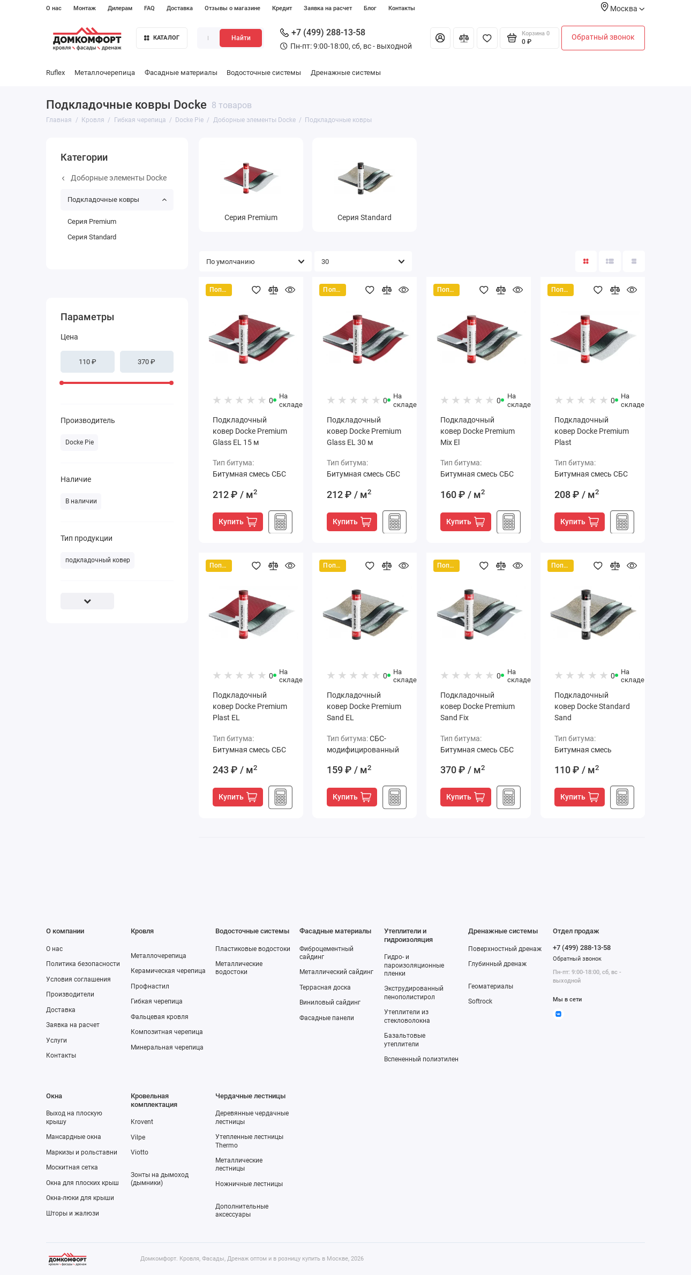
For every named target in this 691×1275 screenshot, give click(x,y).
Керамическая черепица (168, 971)
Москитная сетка (72, 1167)
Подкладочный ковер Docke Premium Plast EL (250, 706)
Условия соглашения (78, 979)
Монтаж (84, 8)
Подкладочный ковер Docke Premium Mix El (477, 431)
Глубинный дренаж (497, 964)
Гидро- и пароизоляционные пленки (414, 965)
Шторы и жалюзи (72, 1213)
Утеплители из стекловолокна (407, 1016)
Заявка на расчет (328, 8)
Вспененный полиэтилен (421, 1059)
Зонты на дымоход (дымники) (160, 1179)
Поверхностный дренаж (505, 949)
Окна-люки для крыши (80, 1198)
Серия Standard (91, 237)
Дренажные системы (346, 73)
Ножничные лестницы (249, 1184)
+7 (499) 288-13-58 (322, 32)
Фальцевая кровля (160, 1017)
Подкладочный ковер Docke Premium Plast (591, 431)
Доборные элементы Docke (114, 177)
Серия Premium (91, 221)
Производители (70, 994)
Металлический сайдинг (336, 972)
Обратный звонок (603, 37)
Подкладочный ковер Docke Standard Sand (592, 706)
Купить (238, 522)
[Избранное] (487, 38)
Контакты (401, 8)
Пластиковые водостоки (252, 949)
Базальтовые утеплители (404, 1039)
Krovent (142, 1122)
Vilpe (138, 1137)
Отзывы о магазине (232, 8)
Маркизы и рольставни (81, 1152)
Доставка (180, 8)
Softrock (480, 1001)
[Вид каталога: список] (609, 261)
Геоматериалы (490, 986)
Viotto (139, 1152)
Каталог (161, 37)
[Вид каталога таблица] (633, 261)
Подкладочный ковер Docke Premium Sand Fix (477, 706)
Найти (241, 38)
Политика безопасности (83, 964)
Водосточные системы (264, 73)
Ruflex (55, 73)
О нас (54, 8)
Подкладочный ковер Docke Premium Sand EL (364, 706)
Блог (370, 8)
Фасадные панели (326, 1018)
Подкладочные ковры (117, 199)
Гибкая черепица (157, 1001)
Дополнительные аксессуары (241, 1210)
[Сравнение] (463, 38)
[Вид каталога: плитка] (586, 261)
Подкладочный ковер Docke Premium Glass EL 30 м (364, 431)
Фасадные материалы (181, 73)
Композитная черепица (167, 1032)
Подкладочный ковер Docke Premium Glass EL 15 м (250, 431)
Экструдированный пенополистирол (414, 992)
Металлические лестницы (238, 1164)
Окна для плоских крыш (82, 1183)
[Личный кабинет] (440, 38)
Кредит (282, 8)
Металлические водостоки (238, 968)
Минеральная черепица (167, 1047)
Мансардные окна (73, 1137)
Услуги (56, 1040)
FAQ (149, 8)
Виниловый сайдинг (329, 1002)
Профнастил (150, 986)
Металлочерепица (104, 73)
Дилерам (120, 8)
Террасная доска (325, 987)
